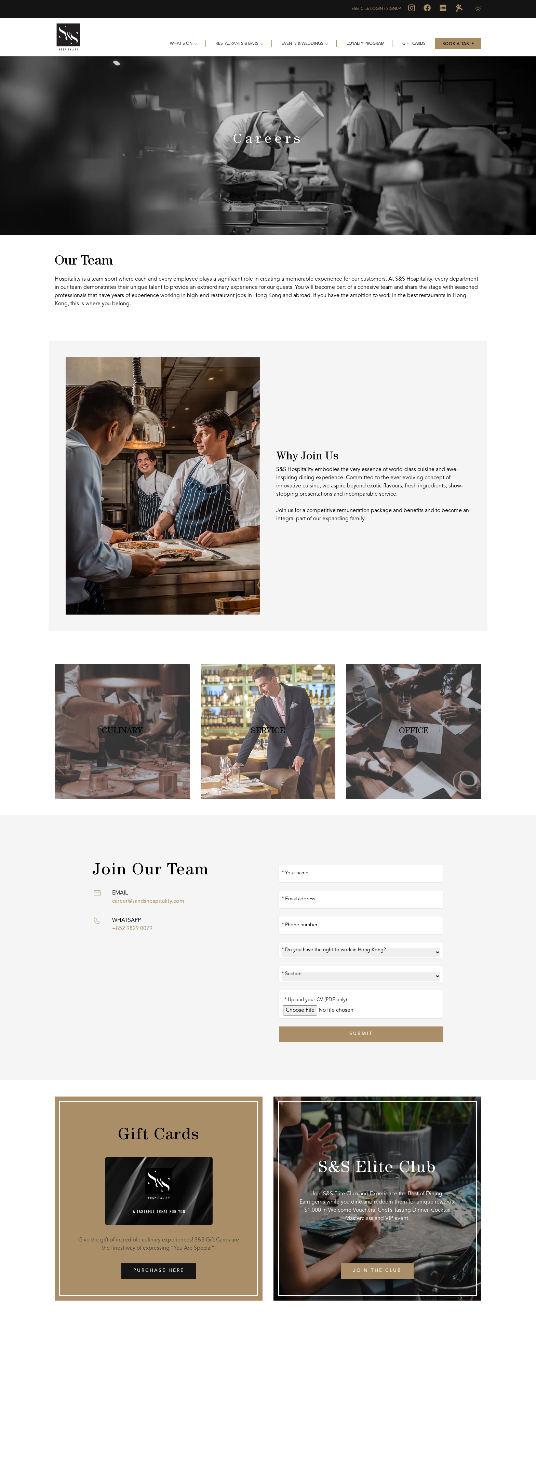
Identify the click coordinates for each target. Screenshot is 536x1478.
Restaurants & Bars (240, 44)
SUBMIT (361, 1034)
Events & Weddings (305, 44)
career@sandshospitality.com (148, 901)
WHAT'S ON (184, 44)
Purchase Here (159, 1271)
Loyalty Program (366, 44)
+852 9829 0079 (132, 928)
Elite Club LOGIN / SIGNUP (376, 9)
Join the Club (377, 1271)
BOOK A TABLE (458, 44)
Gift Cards (414, 44)
